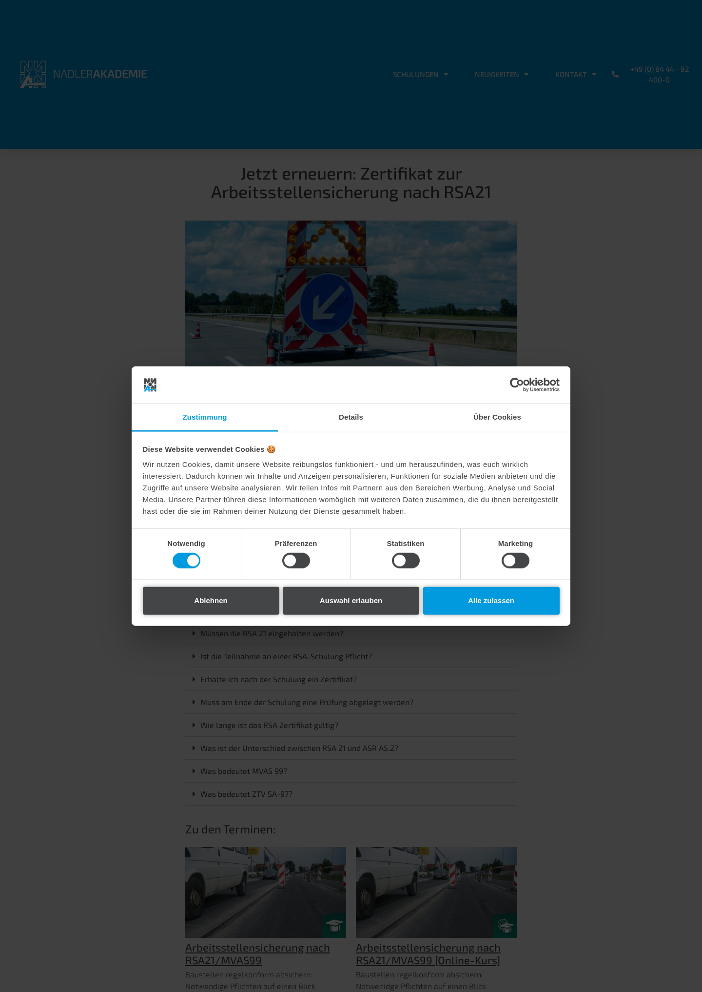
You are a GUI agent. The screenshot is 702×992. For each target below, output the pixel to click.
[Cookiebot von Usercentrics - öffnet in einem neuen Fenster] (517, 385)
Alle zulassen (491, 600)
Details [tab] (351, 417)
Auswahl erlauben (351, 600)
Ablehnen (210, 600)
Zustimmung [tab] (205, 417)
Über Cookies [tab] (497, 417)
